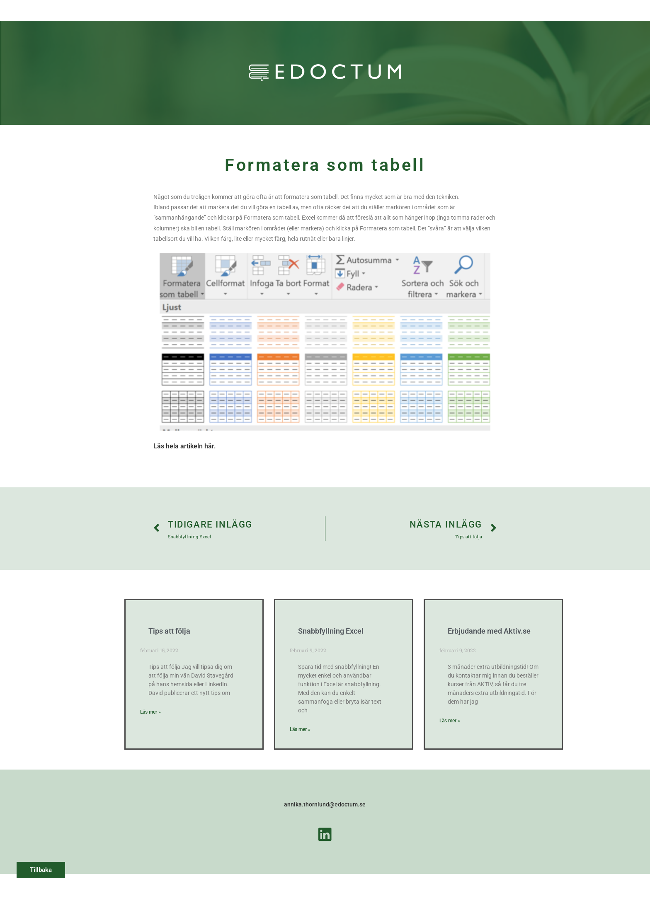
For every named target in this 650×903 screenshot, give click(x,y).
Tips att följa (169, 631)
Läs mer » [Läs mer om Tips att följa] (150, 712)
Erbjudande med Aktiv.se (489, 631)
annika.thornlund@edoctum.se (325, 804)
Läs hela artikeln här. (184, 446)
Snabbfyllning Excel (331, 631)
